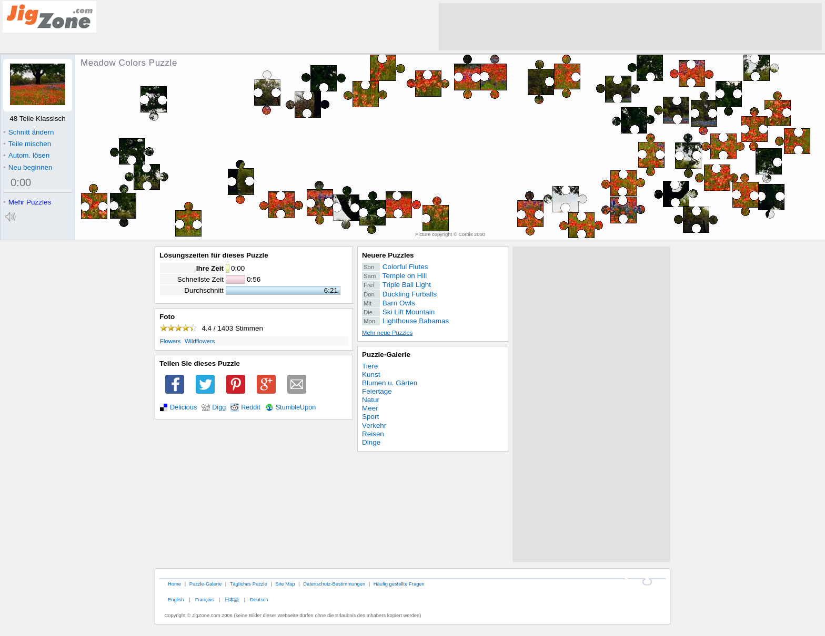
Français (204, 599)
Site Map (285, 584)
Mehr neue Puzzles (387, 333)
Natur (370, 400)
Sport (370, 416)
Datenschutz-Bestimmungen (334, 584)
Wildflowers (200, 341)
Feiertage (377, 391)
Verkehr (374, 425)
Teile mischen (27, 144)
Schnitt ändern (28, 132)
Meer (370, 408)
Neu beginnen (27, 167)
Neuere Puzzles (388, 255)
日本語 (232, 599)
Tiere (370, 366)
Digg (219, 407)
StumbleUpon (296, 407)
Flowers (170, 341)
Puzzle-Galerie (386, 354)
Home (174, 584)
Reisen (373, 434)
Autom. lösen (26, 155)
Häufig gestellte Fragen (399, 584)
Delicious (183, 407)
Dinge (371, 442)
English (176, 599)
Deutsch (259, 599)
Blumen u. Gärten (389, 383)
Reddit (250, 407)
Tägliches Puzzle (248, 584)
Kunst (371, 374)
